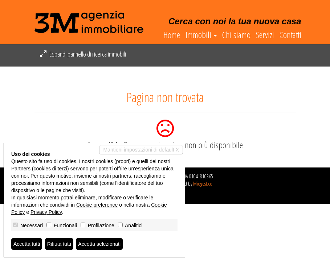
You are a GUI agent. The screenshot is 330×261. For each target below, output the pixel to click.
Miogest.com (204, 183)
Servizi (265, 34)
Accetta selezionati (99, 244)
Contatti (290, 34)
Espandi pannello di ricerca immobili (83, 54)
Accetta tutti (26, 244)
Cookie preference (97, 205)
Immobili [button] (201, 34)
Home (171, 34)
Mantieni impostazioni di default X (141, 150)
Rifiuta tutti (59, 244)
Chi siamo (236, 34)
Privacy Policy (46, 212)
